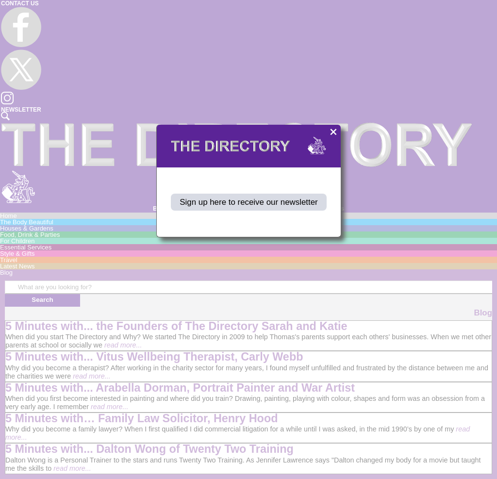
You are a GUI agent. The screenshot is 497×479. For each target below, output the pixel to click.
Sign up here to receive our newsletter (249, 202)
